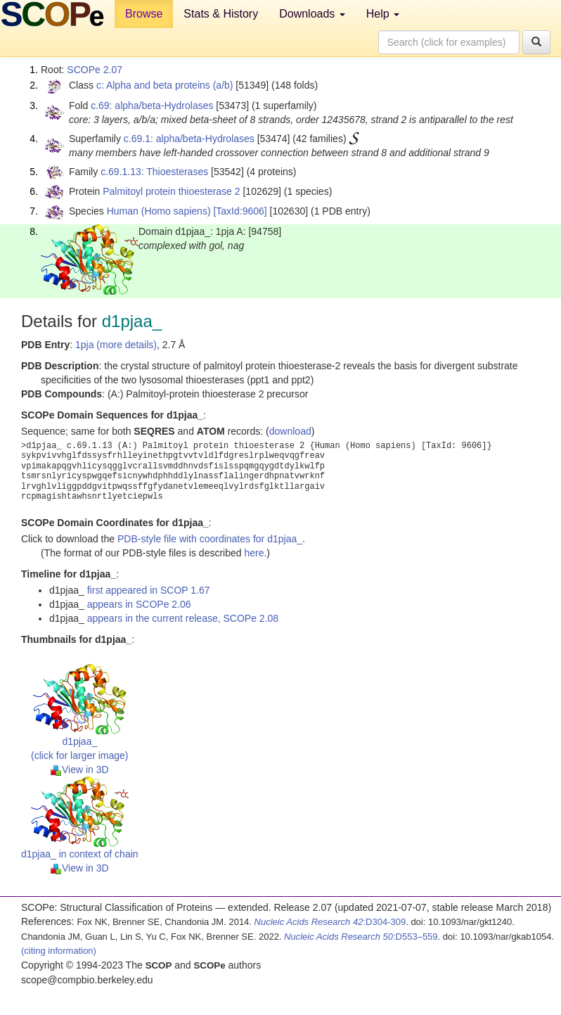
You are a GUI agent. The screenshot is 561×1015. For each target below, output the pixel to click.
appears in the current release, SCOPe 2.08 (182, 618)
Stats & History (220, 14)
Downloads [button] (312, 14)
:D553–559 (361, 936)
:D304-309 (330, 922)
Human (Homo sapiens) (159, 211)
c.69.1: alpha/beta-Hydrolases (189, 138)
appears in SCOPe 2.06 (139, 604)
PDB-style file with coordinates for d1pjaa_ (209, 538)
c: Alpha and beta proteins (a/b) (164, 85)
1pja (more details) (116, 344)
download (290, 431)
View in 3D (80, 769)
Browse (143, 14)
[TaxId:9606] (239, 211)
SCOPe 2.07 (94, 69)
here (254, 552)
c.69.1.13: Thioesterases (154, 171)
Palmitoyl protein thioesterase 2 (171, 191)
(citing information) (58, 950)
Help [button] (382, 14)
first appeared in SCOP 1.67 (148, 590)
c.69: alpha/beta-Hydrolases (152, 105)
